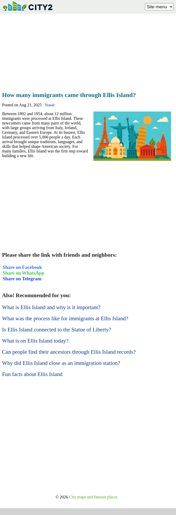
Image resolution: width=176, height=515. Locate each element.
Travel (50, 105)
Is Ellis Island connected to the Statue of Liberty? (56, 329)
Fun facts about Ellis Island (32, 374)
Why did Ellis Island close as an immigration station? (61, 363)
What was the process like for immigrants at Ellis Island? (65, 318)
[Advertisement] (88, 51)
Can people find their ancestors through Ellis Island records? (69, 352)
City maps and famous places (93, 497)
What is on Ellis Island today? (35, 341)
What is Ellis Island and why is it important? (51, 307)
